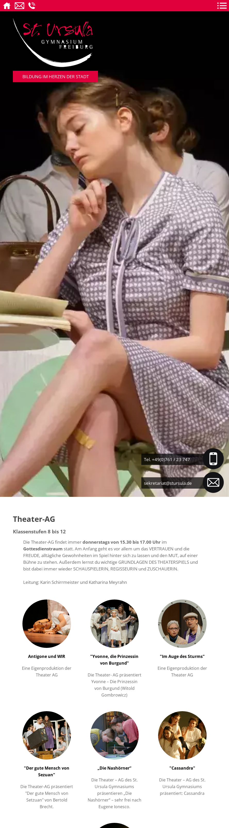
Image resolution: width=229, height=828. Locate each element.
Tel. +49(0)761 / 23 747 (167, 459)
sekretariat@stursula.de (168, 483)
